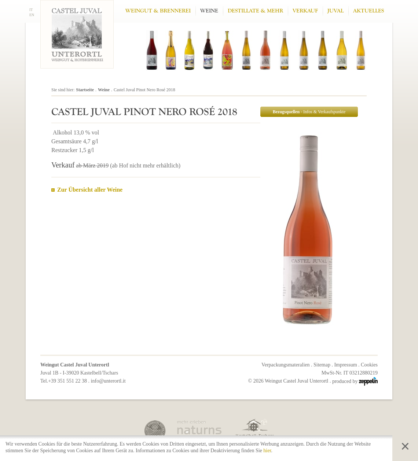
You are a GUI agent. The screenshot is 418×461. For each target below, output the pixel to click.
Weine (209, 11)
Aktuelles (368, 11)
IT (31, 10)
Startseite (85, 89)
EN (31, 15)
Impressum (345, 365)
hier (267, 450)
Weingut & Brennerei (158, 11)
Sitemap (322, 365)
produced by (355, 381)
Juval (335, 11)
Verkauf (305, 11)
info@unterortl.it (108, 381)
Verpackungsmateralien (285, 365)
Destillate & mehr (255, 11)
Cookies (369, 365)
